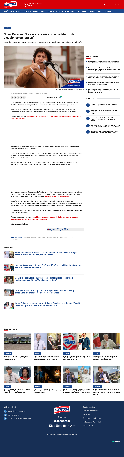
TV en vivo (87, 414)
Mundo (43, 11)
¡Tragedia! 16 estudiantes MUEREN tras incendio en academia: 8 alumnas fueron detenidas (104, 105)
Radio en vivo (88, 426)
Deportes (51, 11)
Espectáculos (69, 11)
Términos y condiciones (92, 418)
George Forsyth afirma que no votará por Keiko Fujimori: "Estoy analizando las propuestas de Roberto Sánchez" (44, 291)
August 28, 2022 (57, 229)
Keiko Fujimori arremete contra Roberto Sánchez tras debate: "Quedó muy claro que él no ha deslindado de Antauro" (47, 304)
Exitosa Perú (82, 11)
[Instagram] (63, 421)
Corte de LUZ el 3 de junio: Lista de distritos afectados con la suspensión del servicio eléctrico (47, 391)
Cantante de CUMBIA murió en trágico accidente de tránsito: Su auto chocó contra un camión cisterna (104, 112)
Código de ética (89, 407)
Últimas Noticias (16, 11)
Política (36, 11)
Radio (99, 11)
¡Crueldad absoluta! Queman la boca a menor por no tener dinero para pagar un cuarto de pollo (104, 132)
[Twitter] (58, 421)
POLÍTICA (72, 237)
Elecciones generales (52, 237)
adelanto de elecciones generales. (57, 196)
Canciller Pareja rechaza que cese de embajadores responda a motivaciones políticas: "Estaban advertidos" (44, 279)
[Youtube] (61, 421)
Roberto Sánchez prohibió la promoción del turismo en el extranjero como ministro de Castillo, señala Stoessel (46, 253)
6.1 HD (106, 4)
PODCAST (117, 4)
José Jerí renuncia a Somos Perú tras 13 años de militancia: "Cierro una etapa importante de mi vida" (48, 266)
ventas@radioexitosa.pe (16, 411)
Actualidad (27, 11)
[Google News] (66, 421)
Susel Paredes (14, 239)
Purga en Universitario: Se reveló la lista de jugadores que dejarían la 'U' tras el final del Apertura (103, 119)
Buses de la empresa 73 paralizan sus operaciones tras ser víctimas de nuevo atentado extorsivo (17, 357)
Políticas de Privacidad (92, 422)
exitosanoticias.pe (14, 415)
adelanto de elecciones (30, 237)
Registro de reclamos (91, 411)
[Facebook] (55, 421)
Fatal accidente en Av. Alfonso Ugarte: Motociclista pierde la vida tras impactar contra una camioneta (105, 125)
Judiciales (59, 11)
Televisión (92, 11)
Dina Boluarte (41, 237)
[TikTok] (69, 421)
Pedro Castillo (63, 237)
